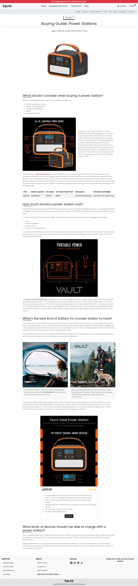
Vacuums (131, 12)
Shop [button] (43, 6)
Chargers (85, 12)
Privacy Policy (8, 563)
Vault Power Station (42, 174)
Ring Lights (122, 12)
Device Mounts (95, 12)
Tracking (6, 574)
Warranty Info (8, 570)
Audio (78, 12)
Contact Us (41, 566)
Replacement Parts (58, 6)
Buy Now (69, 516)
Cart (132, 5)
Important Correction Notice (48, 574)
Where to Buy (42, 563)
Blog (86, 6)
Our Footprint (42, 570)
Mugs (115, 12)
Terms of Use (8, 566)
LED (110, 12)
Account (121, 6)
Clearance (76, 6)
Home (105, 12)
